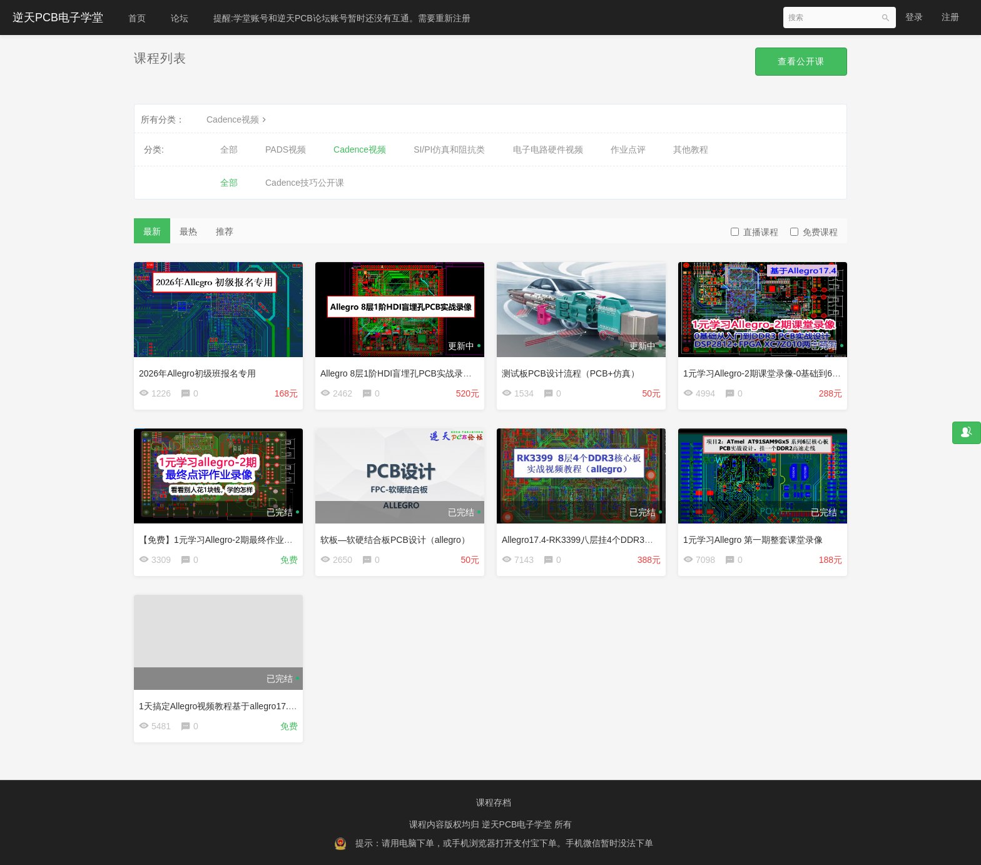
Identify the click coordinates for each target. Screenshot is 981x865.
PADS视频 (285, 149)
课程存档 (493, 802)
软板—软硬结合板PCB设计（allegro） (395, 540)
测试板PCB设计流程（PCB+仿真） (570, 373)
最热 (188, 231)
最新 (152, 231)
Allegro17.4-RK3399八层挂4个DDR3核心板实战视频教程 (612, 540)
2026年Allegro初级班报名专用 (197, 373)
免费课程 (814, 232)
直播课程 (754, 232)
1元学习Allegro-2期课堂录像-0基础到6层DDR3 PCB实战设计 (801, 373)
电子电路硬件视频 (548, 149)
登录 (914, 17)
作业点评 (628, 149)
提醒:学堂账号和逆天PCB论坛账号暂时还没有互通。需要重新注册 (341, 18)
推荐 (224, 231)
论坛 (179, 18)
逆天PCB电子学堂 (58, 17)
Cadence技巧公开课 (304, 183)
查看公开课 (801, 61)
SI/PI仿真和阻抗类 (449, 149)
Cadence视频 (237, 119)
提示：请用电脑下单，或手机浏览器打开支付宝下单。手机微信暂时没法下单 (504, 843)
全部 (229, 149)
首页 (137, 18)
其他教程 (690, 149)
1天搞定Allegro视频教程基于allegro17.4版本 (225, 706)
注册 (950, 17)
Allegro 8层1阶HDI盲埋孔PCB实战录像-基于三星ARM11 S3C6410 (449, 373)
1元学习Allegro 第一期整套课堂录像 (753, 540)
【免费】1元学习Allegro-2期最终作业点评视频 (229, 540)
